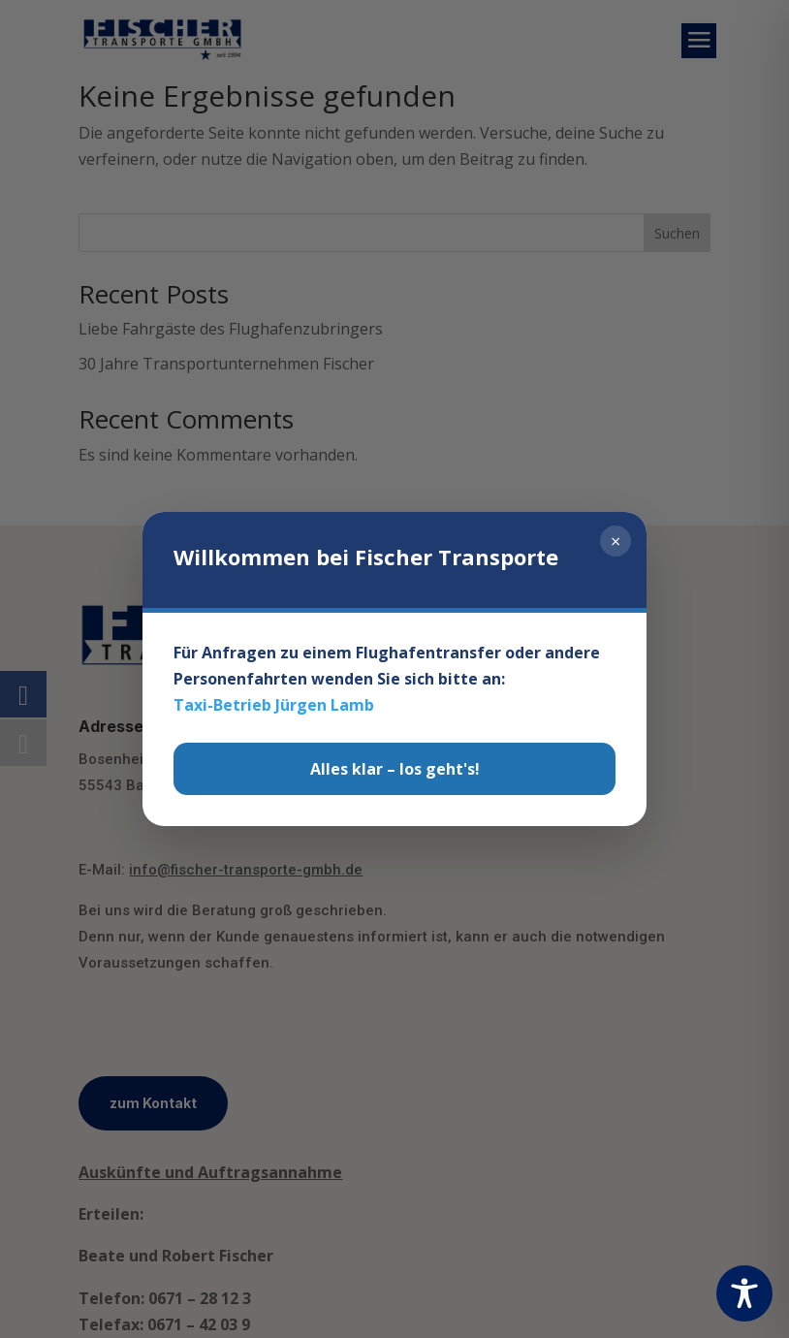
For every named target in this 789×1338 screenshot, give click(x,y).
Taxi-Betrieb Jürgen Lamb (274, 705)
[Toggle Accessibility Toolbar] (744, 1293)
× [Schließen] (615, 541)
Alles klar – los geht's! (395, 769)
